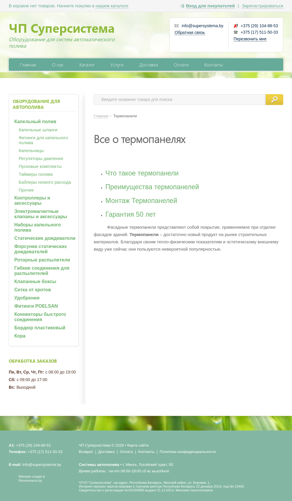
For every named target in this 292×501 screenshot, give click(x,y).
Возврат (86, 452)
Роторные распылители (42, 259)
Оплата (181, 64)
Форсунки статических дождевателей (40, 249)
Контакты (213, 64)
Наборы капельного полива (37, 227)
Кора (19, 335)
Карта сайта (137, 445)
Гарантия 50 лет (130, 214)
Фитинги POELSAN (36, 306)
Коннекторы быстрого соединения (40, 317)
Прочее (26, 189)
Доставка (148, 64)
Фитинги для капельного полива (43, 140)
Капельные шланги (38, 129)
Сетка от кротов (32, 289)
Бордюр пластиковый (39, 327)
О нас (58, 64)
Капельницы (31, 150)
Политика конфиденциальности (188, 452)
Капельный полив (35, 121)
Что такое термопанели (142, 173)
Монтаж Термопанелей (141, 200)
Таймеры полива (36, 174)
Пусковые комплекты (40, 166)
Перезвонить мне (250, 39)
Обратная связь (190, 32)
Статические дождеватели (44, 238)
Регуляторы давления (41, 158)
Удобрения (26, 297)
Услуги (117, 64)
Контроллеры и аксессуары (32, 200)
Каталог (87, 64)
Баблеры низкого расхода (45, 182)
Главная (28, 64)
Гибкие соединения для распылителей (41, 271)
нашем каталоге (111, 5)
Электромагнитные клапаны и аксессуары (40, 214)
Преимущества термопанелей (152, 187)
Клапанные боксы (35, 281)
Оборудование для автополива (36, 104)
